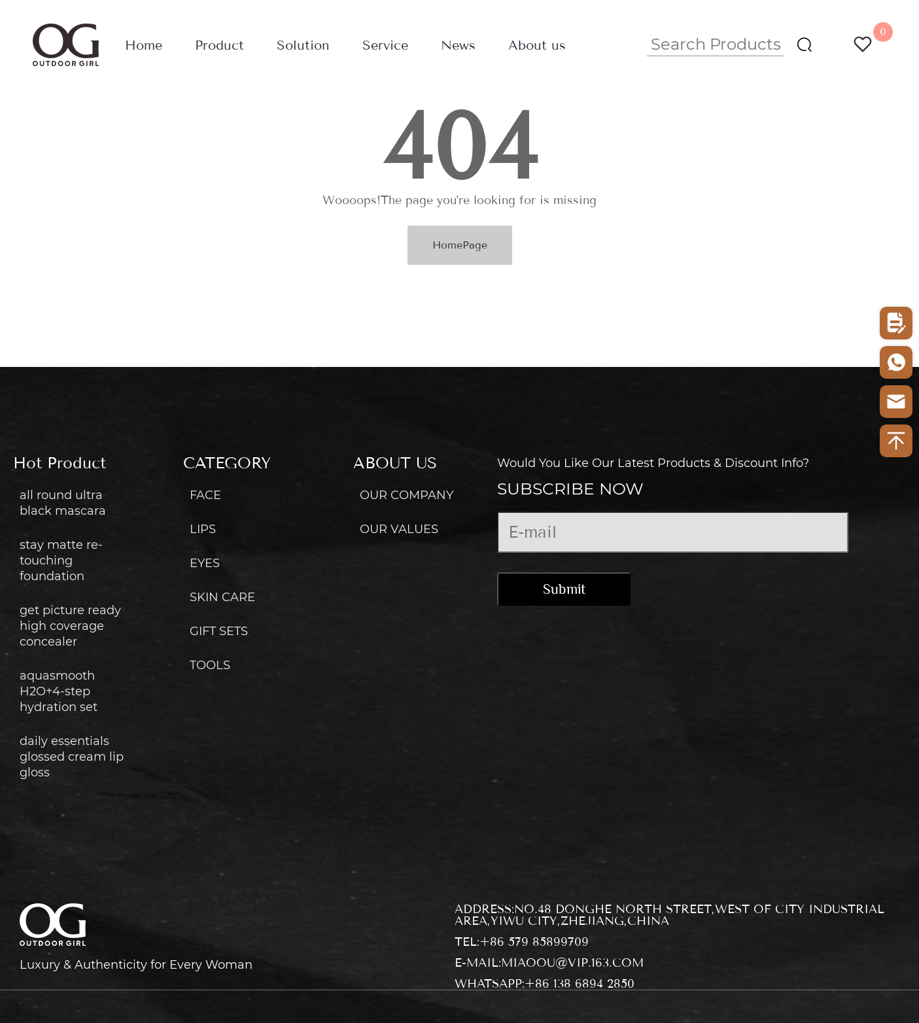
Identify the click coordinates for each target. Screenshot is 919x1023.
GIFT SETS (219, 631)
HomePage (459, 245)
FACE (205, 495)
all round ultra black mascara (63, 503)
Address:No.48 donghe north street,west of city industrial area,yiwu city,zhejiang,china (669, 915)
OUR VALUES (399, 529)
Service (385, 45)
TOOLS (210, 665)
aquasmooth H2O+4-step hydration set (58, 691)
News (458, 45)
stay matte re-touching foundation (61, 560)
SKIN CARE (222, 597)
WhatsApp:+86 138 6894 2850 (544, 984)
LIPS (203, 529)
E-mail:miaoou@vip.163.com (549, 963)
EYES (205, 563)
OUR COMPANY (406, 495)
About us (537, 45)
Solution (303, 45)
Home (143, 45)
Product (219, 45)
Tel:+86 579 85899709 (522, 942)
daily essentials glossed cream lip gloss (72, 757)
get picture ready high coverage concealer (70, 626)
